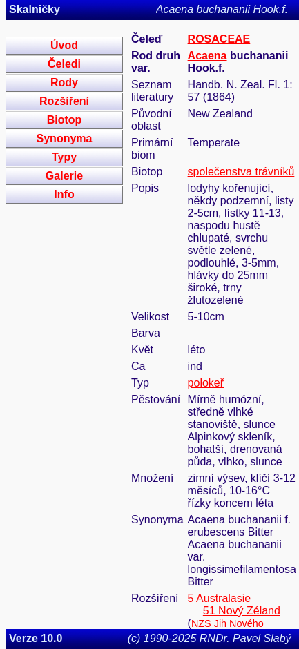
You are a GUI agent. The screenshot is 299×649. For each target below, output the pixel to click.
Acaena (207, 55)
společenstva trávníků (241, 171)
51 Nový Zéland (241, 611)
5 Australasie (219, 598)
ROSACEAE (219, 39)
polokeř (206, 383)
